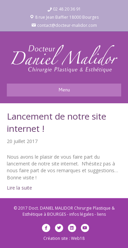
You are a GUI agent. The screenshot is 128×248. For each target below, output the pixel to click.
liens (101, 214)
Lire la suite (19, 187)
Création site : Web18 (64, 238)
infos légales (81, 214)
